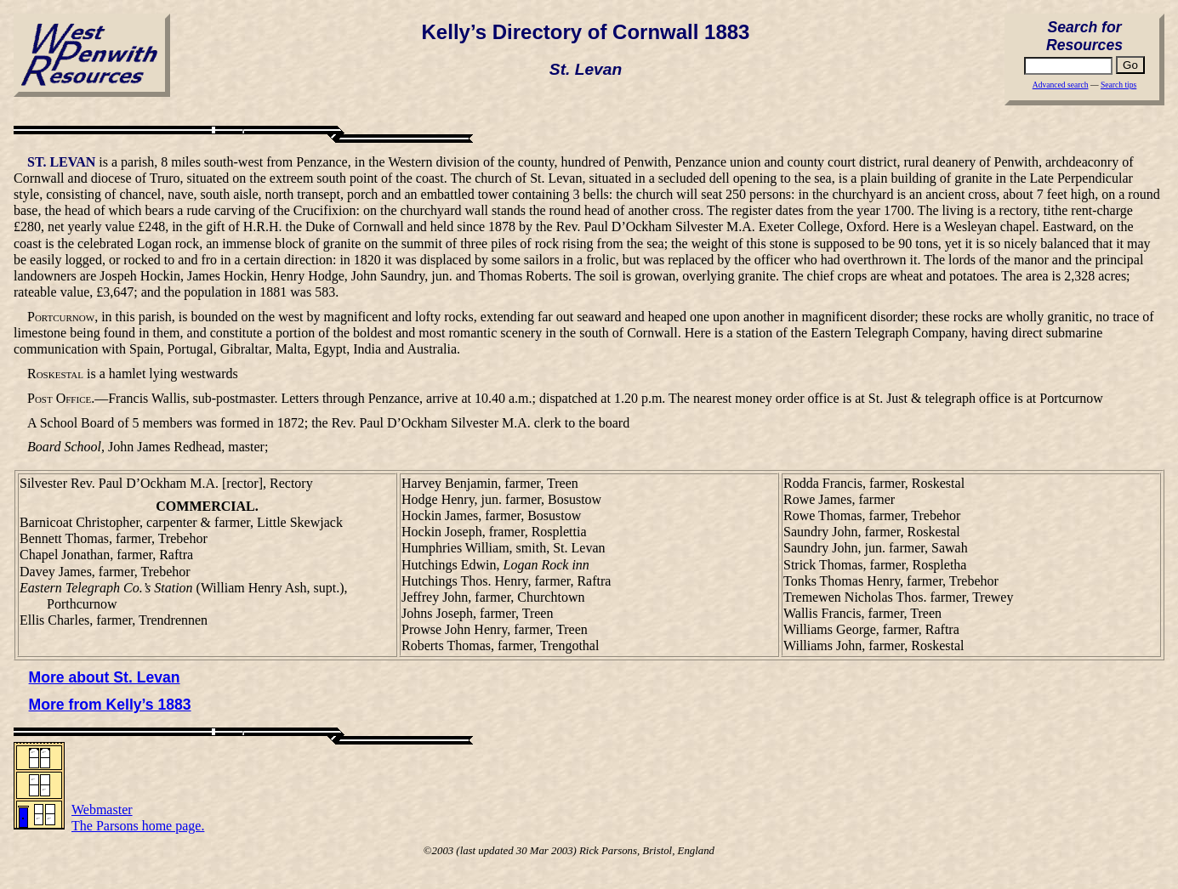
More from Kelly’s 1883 (110, 704)
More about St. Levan (104, 677)
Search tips (1118, 84)
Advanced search (1061, 84)
